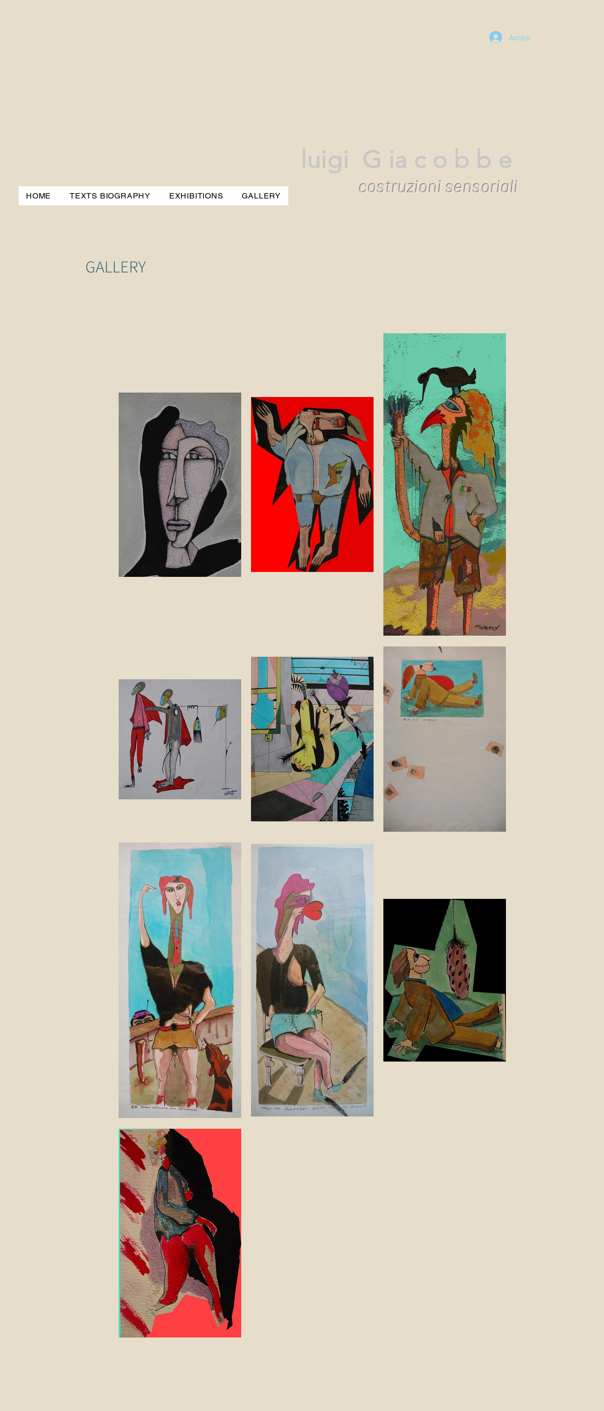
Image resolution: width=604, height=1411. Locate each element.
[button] (261, 195)
